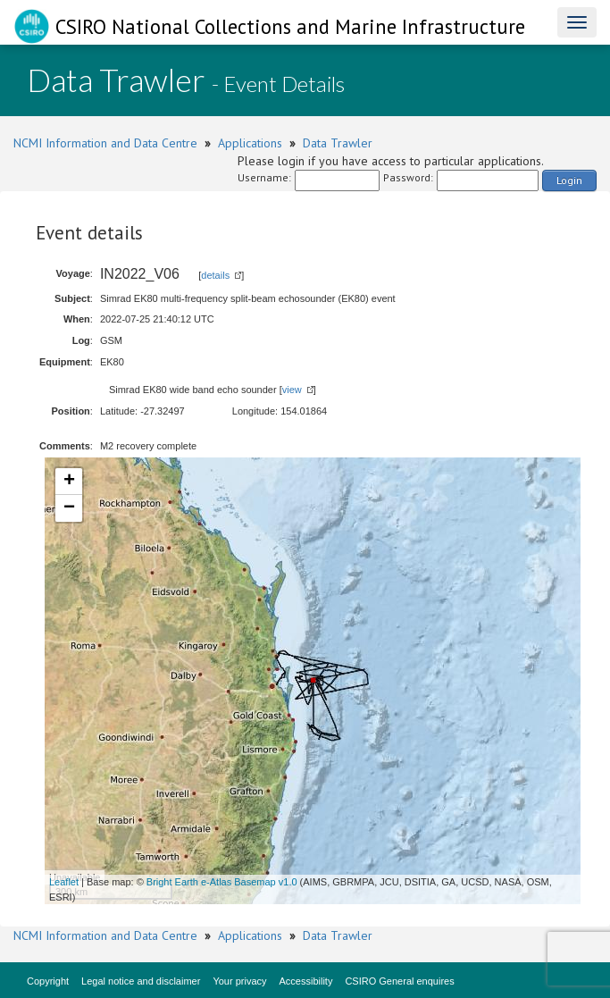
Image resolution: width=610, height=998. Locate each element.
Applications (250, 143)
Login (569, 180)
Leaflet (64, 881)
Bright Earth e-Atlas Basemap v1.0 (221, 881)
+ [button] (69, 481)
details (215, 275)
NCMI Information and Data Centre (105, 143)
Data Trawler (337, 143)
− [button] (69, 508)
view (292, 389)
